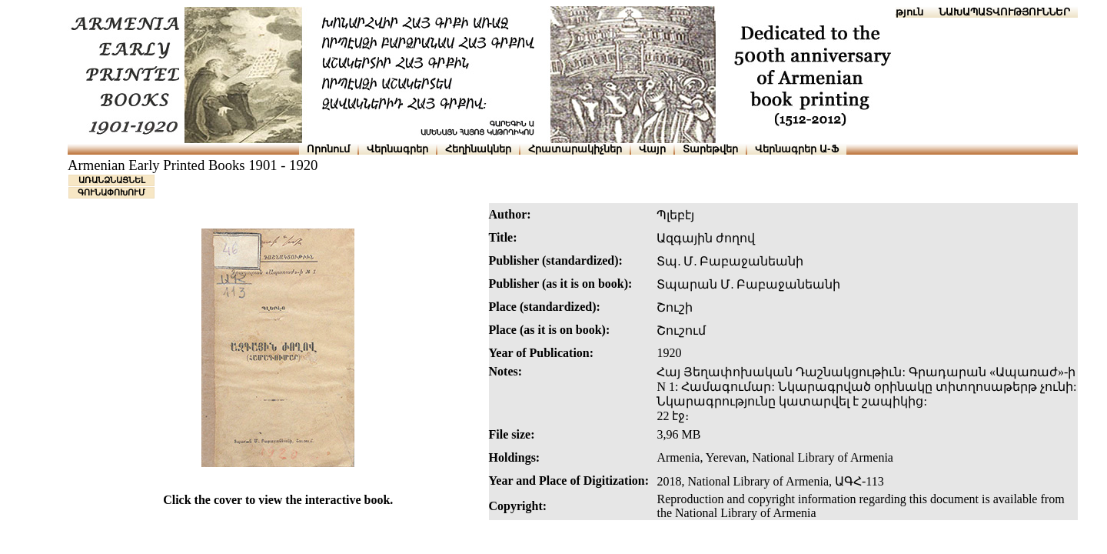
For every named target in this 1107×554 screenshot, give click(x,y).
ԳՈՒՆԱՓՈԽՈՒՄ (111, 192)
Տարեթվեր (710, 149)
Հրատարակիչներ (575, 149)
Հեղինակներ (478, 149)
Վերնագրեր (397, 149)
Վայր (652, 149)
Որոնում (328, 149)
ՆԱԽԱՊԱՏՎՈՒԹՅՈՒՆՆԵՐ (1004, 12)
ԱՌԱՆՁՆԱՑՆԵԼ (111, 180)
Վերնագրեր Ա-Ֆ (796, 149)
